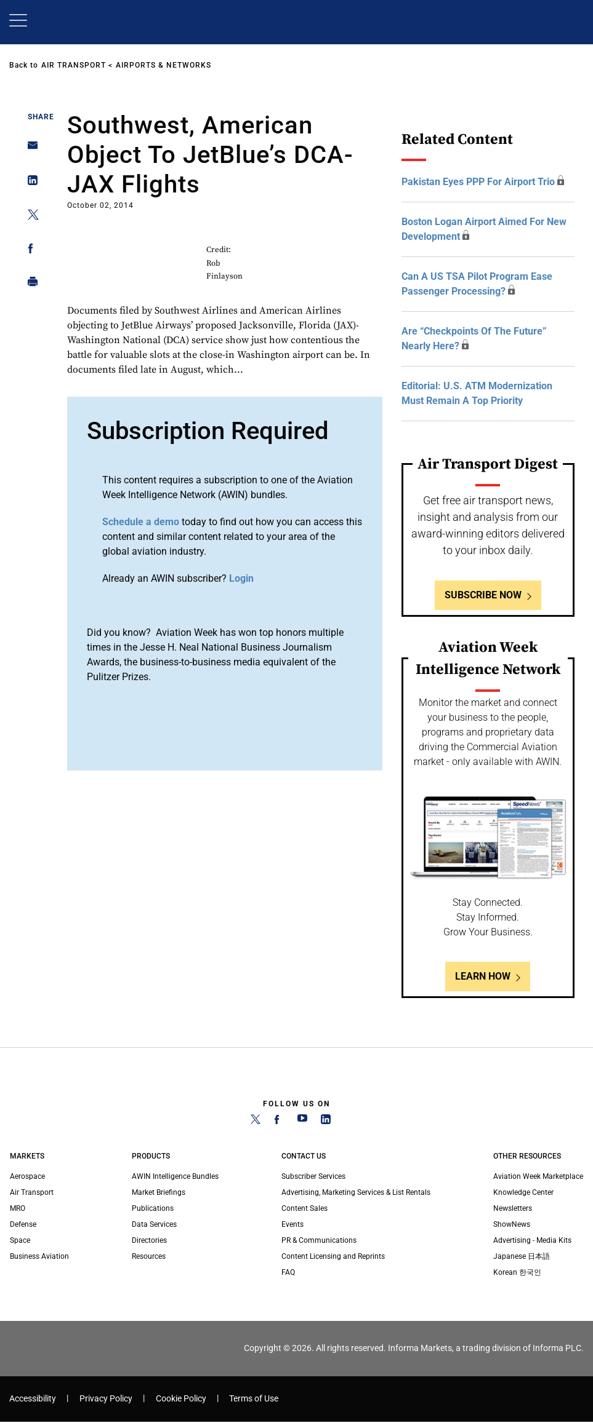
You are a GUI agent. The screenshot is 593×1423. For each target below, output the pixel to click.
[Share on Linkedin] (29, 183)
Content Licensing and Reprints (333, 1256)
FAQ (288, 1272)
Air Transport (73, 65)
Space (20, 1240)
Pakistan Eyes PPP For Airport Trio (478, 182)
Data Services (154, 1224)
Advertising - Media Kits (532, 1240)
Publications (153, 1208)
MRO (17, 1208)
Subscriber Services (313, 1176)
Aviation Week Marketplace (538, 1176)
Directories (149, 1240)
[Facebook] (279, 1121)
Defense (23, 1224)
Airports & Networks (163, 65)
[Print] (29, 284)
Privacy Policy (105, 1398)
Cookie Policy (181, 1398)
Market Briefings (158, 1192)
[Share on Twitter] (29, 216)
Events (292, 1224)
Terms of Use (253, 1398)
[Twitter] (255, 1121)
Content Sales (304, 1208)
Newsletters (512, 1208)
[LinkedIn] (326, 1121)
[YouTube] (302, 1121)
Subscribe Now (483, 595)
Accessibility (32, 1398)
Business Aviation (39, 1256)
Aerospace (27, 1176)
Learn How (482, 976)
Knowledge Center (523, 1192)
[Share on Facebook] (29, 250)
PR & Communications (319, 1240)
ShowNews (511, 1224)
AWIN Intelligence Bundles (175, 1176)
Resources (149, 1256)
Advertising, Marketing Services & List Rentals (355, 1192)
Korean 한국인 (517, 1272)
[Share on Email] (29, 149)
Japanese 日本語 (521, 1256)
